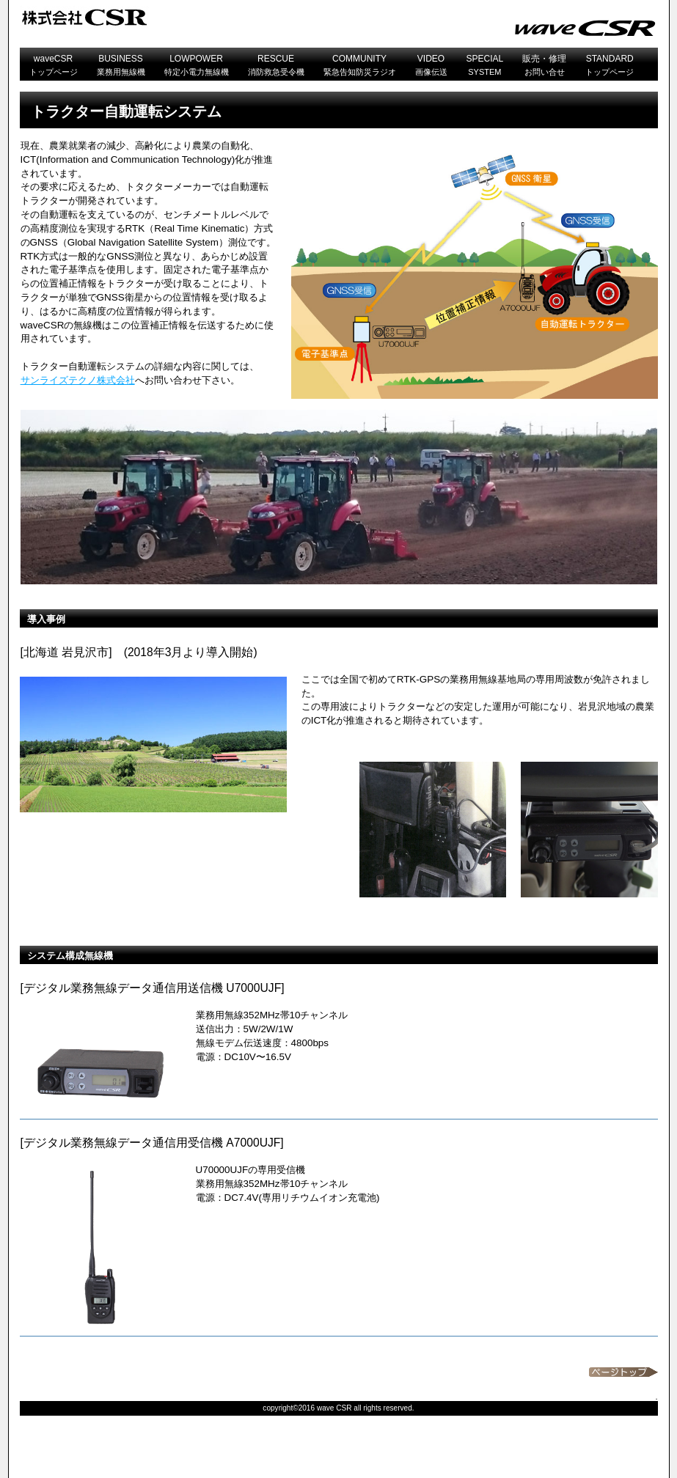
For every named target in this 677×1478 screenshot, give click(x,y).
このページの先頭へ (623, 1372)
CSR (203, 17)
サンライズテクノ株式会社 (78, 380)
